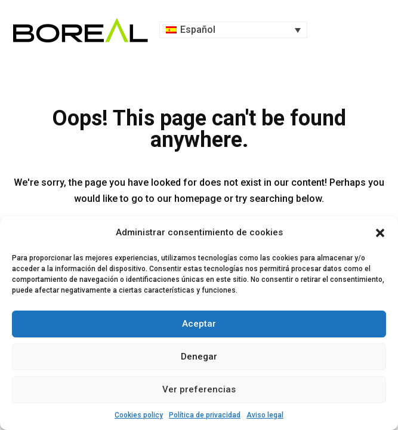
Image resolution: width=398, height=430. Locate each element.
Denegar (199, 356)
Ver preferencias (199, 389)
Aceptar (199, 323)
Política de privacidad (204, 415)
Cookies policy (139, 415)
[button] (380, 233)
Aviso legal (264, 415)
